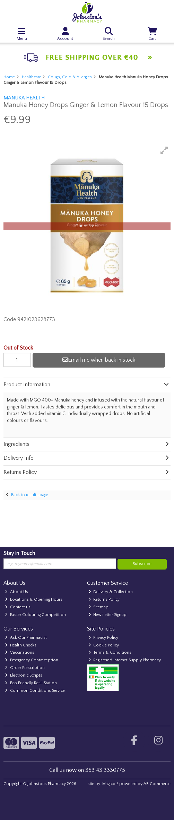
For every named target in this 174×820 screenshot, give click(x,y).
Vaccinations (19, 652)
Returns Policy (104, 599)
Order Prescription (25, 667)
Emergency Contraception (31, 660)
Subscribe (142, 564)
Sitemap (98, 607)
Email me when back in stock (98, 360)
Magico (108, 784)
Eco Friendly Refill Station (31, 683)
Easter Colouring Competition (35, 614)
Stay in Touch (19, 553)
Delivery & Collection (110, 592)
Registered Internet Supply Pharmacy (124, 660)
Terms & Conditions (110, 652)
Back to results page (29, 495)
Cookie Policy (103, 645)
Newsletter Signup (107, 614)
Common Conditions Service (35, 690)
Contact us (18, 607)
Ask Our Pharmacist (26, 637)
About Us (16, 592)
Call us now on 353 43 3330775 (87, 770)
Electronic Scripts (23, 675)
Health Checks (20, 645)
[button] (164, 150)
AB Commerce (157, 784)
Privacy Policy (103, 637)
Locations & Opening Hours (33, 599)
